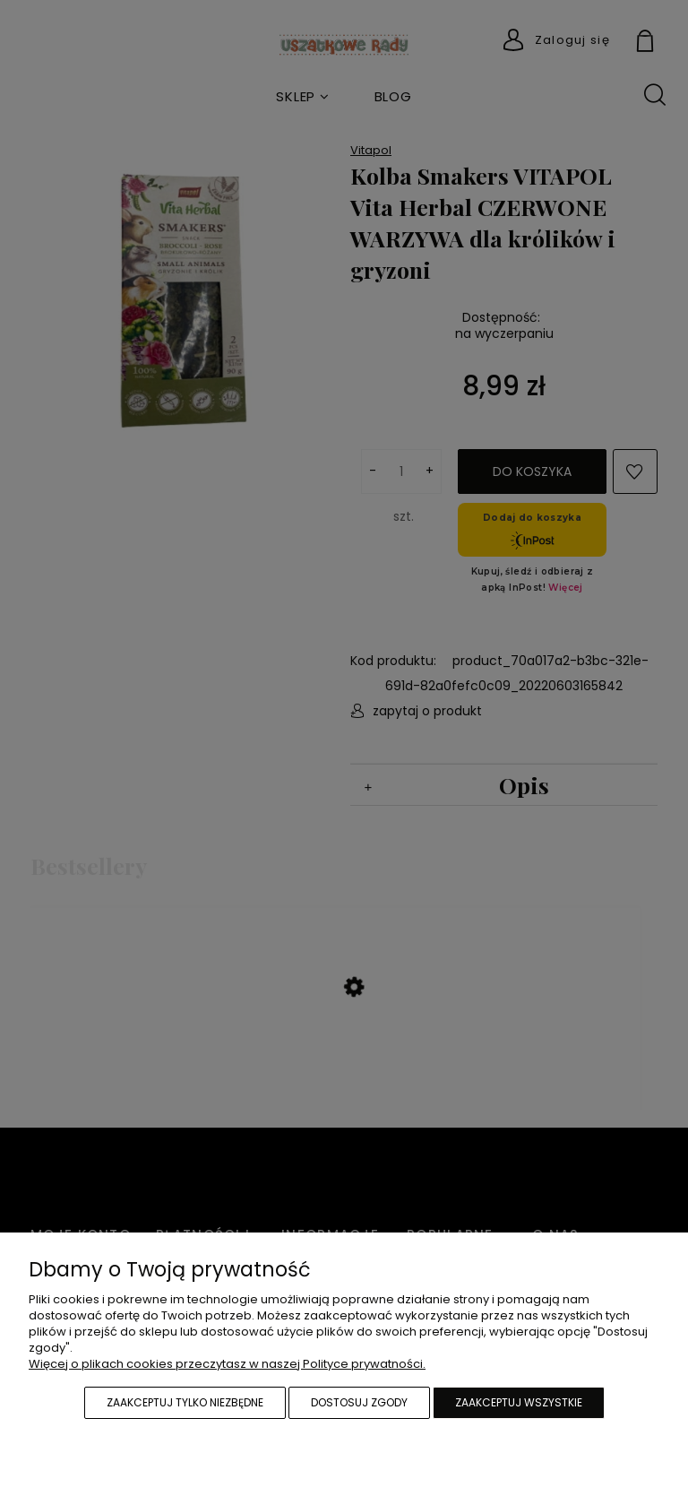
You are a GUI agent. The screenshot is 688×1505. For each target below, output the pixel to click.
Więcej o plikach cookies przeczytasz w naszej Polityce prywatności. (227, 1363)
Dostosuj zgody (359, 1402)
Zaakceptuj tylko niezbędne (185, 1402)
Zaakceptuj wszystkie (518, 1402)
